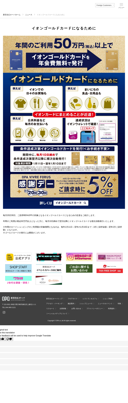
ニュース (28, 15)
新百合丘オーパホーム (11, 15)
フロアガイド (73, 299)
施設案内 (71, 303)
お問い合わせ (76, 308)
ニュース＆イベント (105, 303)
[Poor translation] (9, 339)
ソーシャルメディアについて (56, 314)
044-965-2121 (11, 307)
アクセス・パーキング (54, 303)
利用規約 (111, 308)
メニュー (121, 7)
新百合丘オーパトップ (54, 299)
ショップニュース (86, 303)
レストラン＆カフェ (90, 299)
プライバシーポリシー (94, 308)
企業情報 (63, 308)
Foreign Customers (103, 5)
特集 (119, 303)
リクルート (50, 308)
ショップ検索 (107, 299)
